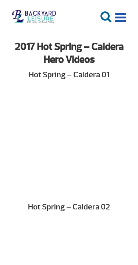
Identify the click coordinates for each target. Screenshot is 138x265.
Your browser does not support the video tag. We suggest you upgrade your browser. (69, 139)
